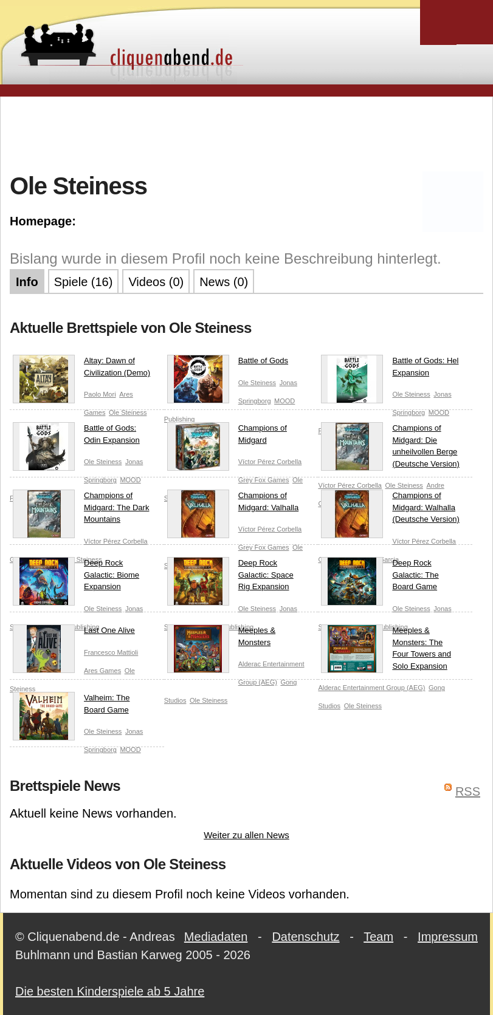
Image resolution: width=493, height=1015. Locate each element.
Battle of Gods (227, 363)
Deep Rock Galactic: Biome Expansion (76, 577)
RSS (467, 791)
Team (378, 936)
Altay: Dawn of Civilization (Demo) (81, 369)
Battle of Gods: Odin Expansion (76, 436)
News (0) (223, 282)
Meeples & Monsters (221, 638)
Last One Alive (74, 632)
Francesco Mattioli (111, 652)
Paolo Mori (100, 394)
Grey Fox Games (263, 480)
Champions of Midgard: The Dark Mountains (81, 510)
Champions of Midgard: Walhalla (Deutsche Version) (390, 510)
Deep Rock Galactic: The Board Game (379, 577)
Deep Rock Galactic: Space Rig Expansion (230, 577)
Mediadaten (216, 936)
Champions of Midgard (227, 436)
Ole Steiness (128, 412)
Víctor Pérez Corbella (270, 461)
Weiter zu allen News (246, 835)
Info (27, 282)
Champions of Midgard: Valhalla (232, 504)
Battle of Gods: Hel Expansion (389, 369)
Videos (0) (156, 282)
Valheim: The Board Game (71, 706)
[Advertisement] (247, 133)
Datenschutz (305, 936)
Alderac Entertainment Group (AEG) (371, 687)
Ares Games (102, 670)
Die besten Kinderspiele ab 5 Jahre (109, 991)
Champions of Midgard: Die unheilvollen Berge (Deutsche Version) (390, 446)
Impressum (448, 936)
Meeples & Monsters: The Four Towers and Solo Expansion (386, 648)
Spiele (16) (83, 282)
